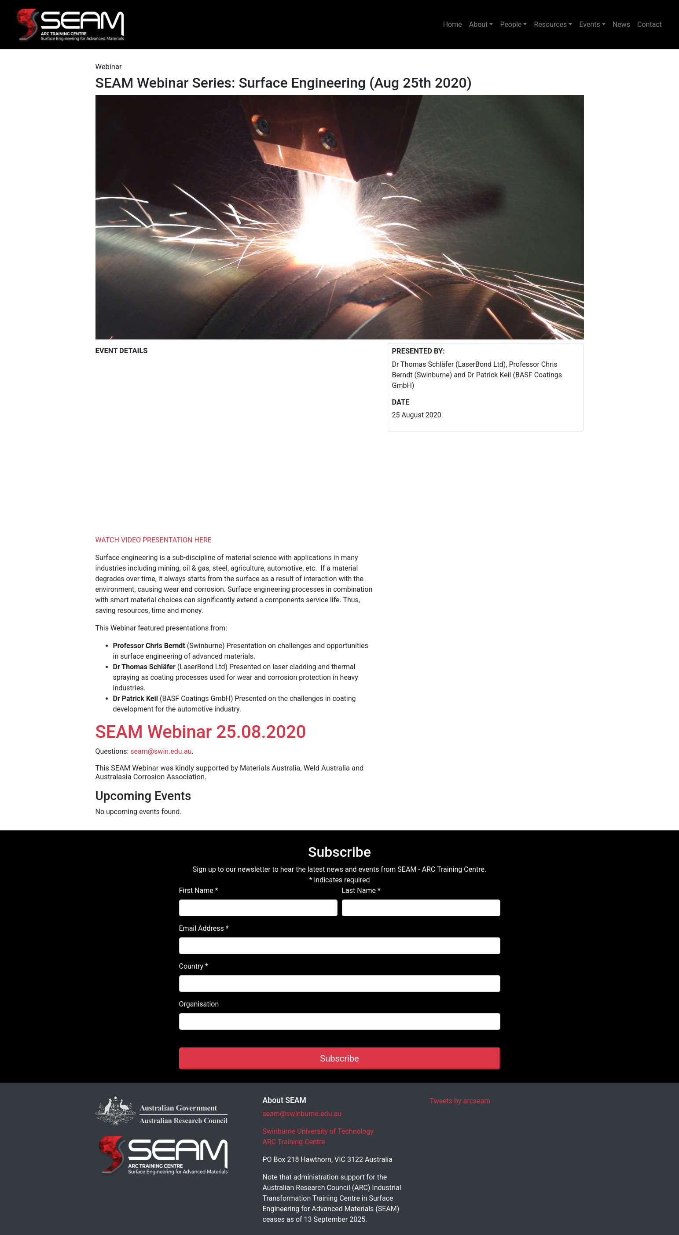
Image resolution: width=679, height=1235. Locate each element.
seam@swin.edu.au (160, 751)
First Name (198, 890)
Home (452, 24)
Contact (649, 24)
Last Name (361, 890)
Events (589, 24)
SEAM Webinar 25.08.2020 (200, 732)
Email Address (204, 928)
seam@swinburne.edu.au (302, 1114)
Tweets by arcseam (460, 1101)
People (510, 24)
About (478, 24)
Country (193, 966)
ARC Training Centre (294, 1142)
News (621, 24)
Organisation (199, 1004)
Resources (550, 24)
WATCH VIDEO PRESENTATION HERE (153, 540)
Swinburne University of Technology (318, 1131)
